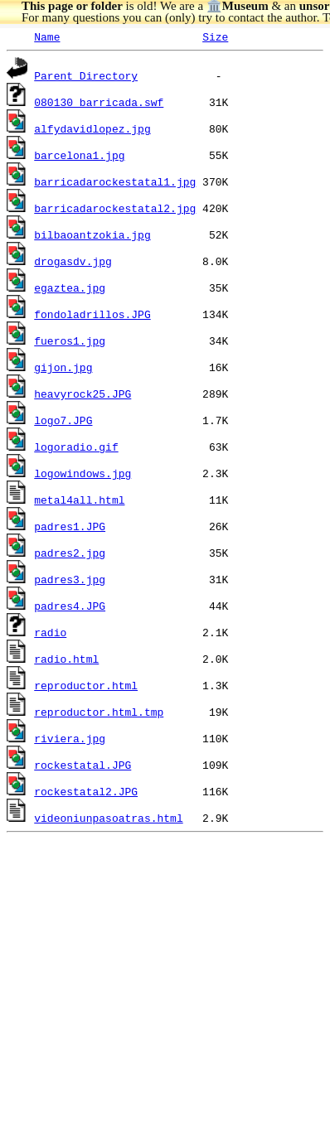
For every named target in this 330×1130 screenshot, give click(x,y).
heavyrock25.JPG (82, 393)
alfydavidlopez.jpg (92, 128)
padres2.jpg (69, 552)
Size (215, 36)
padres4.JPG (69, 605)
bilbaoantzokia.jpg (92, 234)
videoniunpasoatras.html (108, 817)
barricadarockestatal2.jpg (115, 207)
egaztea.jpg (69, 287)
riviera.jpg (69, 738)
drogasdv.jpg (73, 261)
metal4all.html (79, 499)
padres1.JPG (69, 526)
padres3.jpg (69, 579)
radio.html (66, 658)
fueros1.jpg (69, 340)
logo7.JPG (63, 420)
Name (47, 36)
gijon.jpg (63, 367)
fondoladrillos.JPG (92, 314)
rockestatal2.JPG (86, 791)
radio (50, 632)
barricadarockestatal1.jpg (115, 181)
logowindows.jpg (82, 473)
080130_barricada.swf (98, 101)
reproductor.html (86, 685)
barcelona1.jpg (79, 154)
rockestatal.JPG (82, 764)
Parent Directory (86, 75)
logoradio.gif (76, 446)
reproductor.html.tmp (98, 711)
